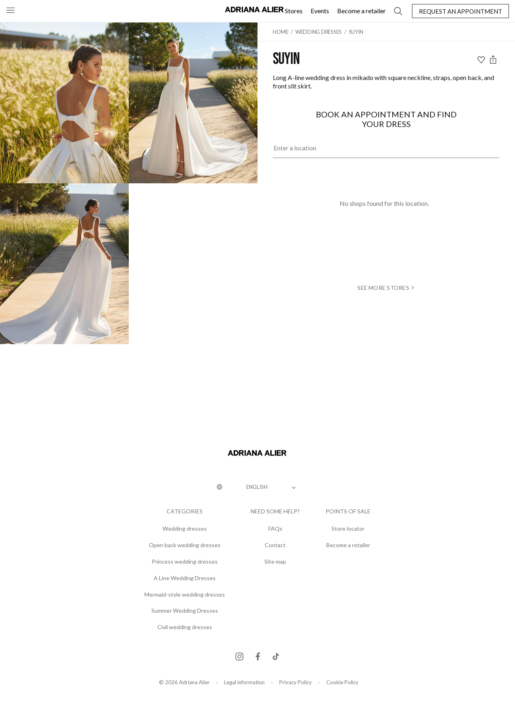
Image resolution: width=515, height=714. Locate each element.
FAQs (275, 528)
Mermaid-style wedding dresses (184, 594)
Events (320, 10)
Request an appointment (460, 11)
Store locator (348, 528)
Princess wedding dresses (185, 561)
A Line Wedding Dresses (185, 578)
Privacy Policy (295, 682)
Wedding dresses (185, 528)
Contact (275, 545)
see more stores (386, 287)
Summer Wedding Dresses (184, 610)
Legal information (244, 682)
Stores (294, 10)
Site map (275, 561)
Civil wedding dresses (184, 627)
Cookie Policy (342, 682)
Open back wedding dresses (184, 545)
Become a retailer (361, 10)
